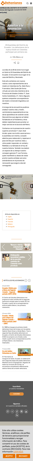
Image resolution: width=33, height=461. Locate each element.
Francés (10, 221)
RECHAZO (23, 456)
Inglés (10, 217)
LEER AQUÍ (18, 451)
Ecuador (12, 36)
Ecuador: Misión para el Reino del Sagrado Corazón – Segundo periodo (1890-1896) (9, 291)
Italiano (10, 224)
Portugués (11, 226)
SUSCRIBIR (16, 394)
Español (10, 219)
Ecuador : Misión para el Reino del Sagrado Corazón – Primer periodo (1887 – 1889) (9, 319)
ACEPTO (9, 456)
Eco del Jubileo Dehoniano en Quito (9, 352)
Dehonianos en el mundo (19, 35)
